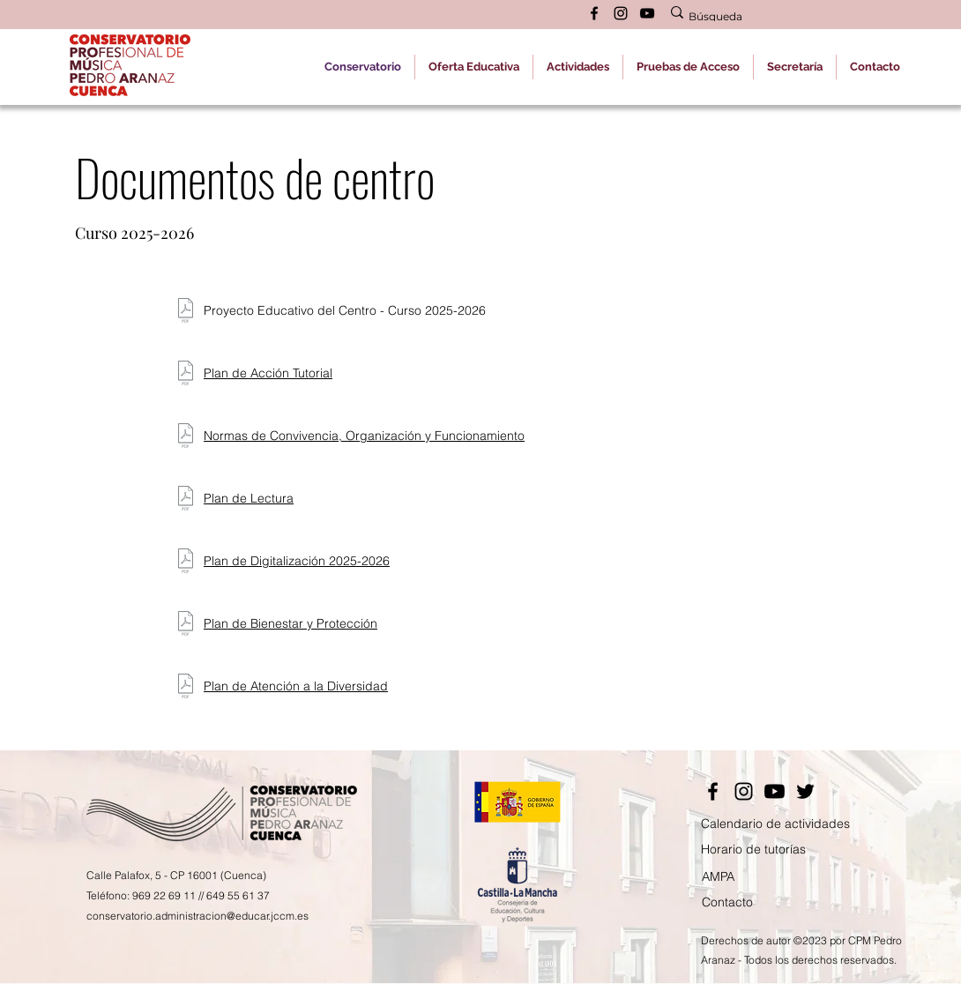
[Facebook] (713, 791)
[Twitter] (805, 791)
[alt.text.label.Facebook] (594, 13)
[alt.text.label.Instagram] (620, 13)
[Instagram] (744, 791)
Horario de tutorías (753, 849)
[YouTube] (774, 791)
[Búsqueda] (777, 17)
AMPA (718, 876)
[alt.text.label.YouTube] (647, 13)
